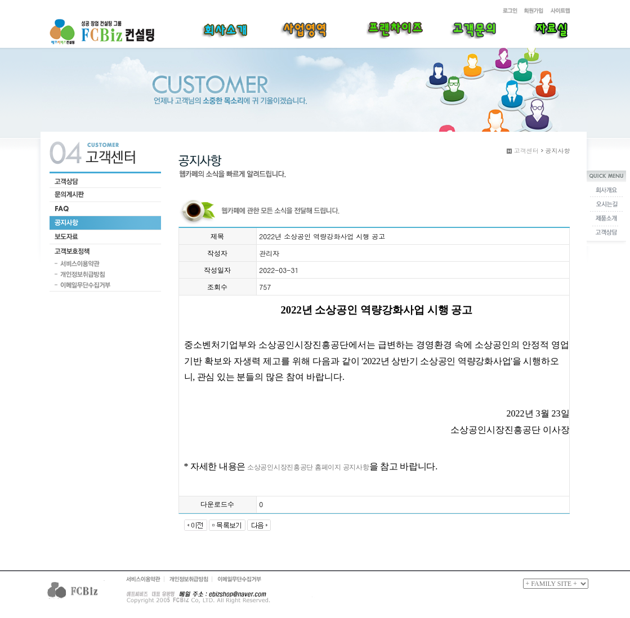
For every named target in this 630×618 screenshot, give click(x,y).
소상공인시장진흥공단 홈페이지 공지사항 (307, 467)
